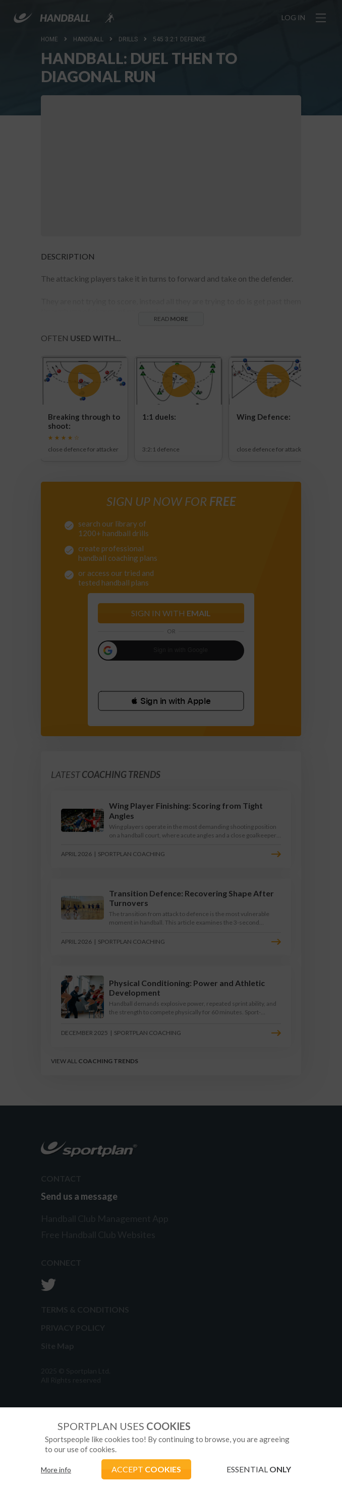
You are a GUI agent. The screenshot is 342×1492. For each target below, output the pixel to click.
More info (56, 1469)
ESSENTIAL (258, 1469)
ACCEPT (146, 1469)
